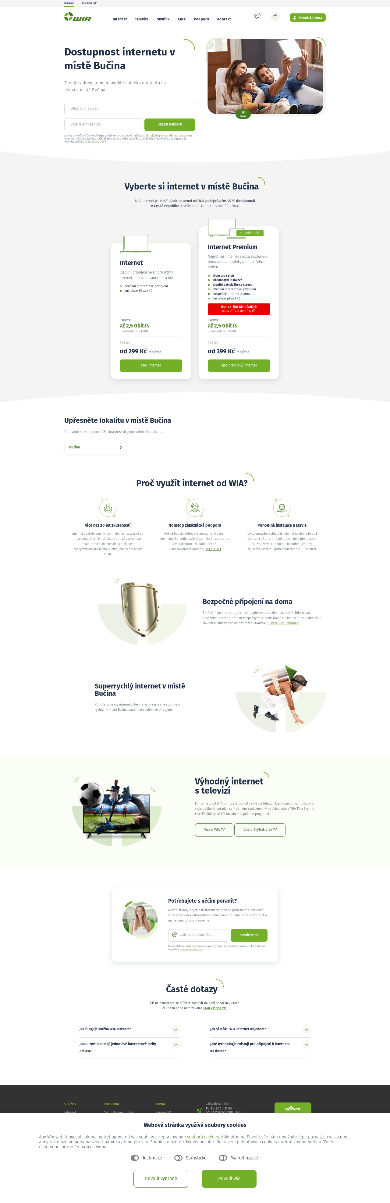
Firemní (89, 3)
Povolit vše (229, 1178)
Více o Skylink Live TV (260, 834)
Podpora (201, 19)
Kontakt (224, 19)
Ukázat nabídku (170, 129)
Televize (142, 19)
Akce (182, 19)
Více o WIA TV (214, 834)
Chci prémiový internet (239, 370)
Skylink (163, 19)
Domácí (69, 3)
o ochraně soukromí (94, 146)
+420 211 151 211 (215, 1012)
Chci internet (151, 370)
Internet (120, 19)
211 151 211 (213, 553)
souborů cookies (203, 1137)
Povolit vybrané (161, 1178)
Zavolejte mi (249, 939)
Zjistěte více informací (283, 627)
